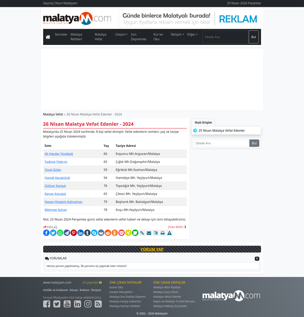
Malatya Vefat (100, 36)
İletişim (96, 290)
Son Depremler (139, 36)
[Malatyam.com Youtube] (67, 304)
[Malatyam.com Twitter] (56, 304)
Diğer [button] (191, 34)
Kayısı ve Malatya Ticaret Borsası (174, 301)
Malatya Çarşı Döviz (165, 292)
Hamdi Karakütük (57, 178)
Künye (74, 290)
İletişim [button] (176, 34)
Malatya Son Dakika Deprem (127, 296)
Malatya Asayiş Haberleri (125, 301)
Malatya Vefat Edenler (167, 296)
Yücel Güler (53, 170)
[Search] (225, 36)
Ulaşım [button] (120, 34)
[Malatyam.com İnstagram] (87, 304)
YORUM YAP (152, 249)
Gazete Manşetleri (121, 292)
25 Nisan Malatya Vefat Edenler (219, 130)
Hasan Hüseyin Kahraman (64, 202)
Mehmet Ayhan (56, 210)
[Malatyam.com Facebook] (46, 304)
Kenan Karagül (55, 194)
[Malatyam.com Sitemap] (98, 304)
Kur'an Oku (158, 36)
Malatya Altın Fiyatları (167, 287)
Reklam (85, 290)
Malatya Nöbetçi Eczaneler (170, 306)
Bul (253, 37)
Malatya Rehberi (76, 36)
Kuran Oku (116, 287)
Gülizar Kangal (55, 186)
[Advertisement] (152, 79)
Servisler (61, 34)
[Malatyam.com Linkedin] (77, 304)
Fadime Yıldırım (56, 162)
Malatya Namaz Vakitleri (124, 306)
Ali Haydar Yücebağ (59, 154)
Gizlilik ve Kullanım (55, 290)
